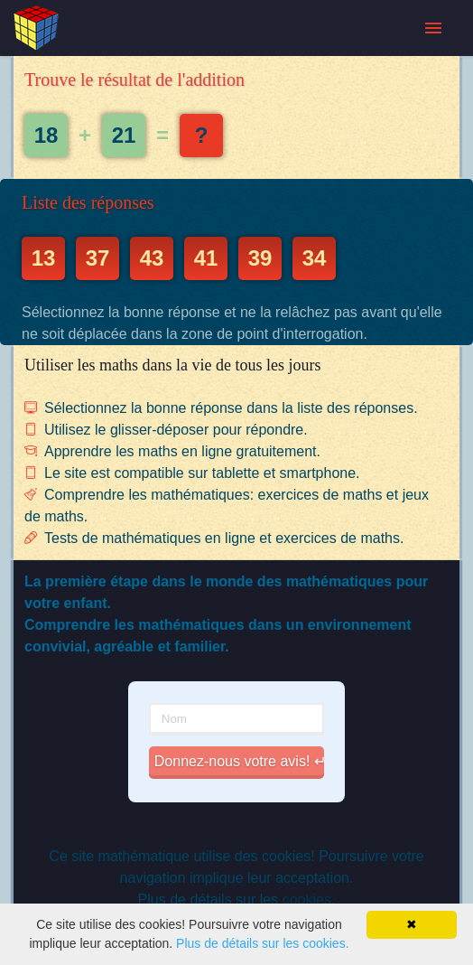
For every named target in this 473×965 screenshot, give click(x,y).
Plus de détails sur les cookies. (262, 943)
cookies (307, 899)
